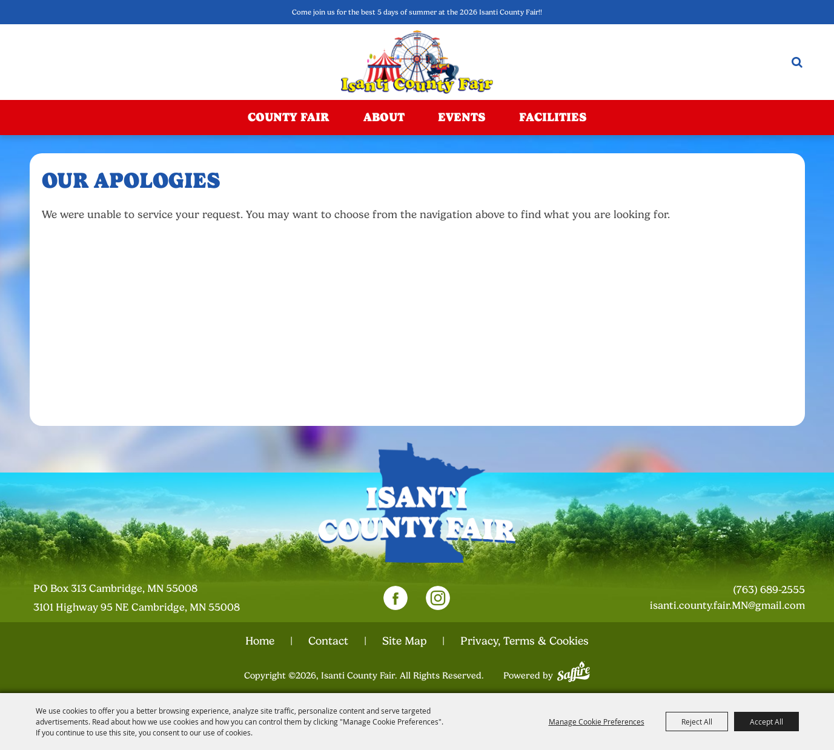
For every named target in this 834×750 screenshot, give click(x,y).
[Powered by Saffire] (573, 670)
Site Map (404, 641)
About (384, 117)
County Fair (288, 117)
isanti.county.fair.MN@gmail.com (727, 605)
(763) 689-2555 (769, 590)
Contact (328, 641)
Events (461, 117)
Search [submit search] (797, 62)
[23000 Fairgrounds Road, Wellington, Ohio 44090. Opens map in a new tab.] (150, 598)
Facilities (552, 117)
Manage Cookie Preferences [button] (596, 721)
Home (259, 641)
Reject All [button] (696, 721)
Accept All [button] (766, 721)
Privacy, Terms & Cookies (524, 641)
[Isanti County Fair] (417, 62)
